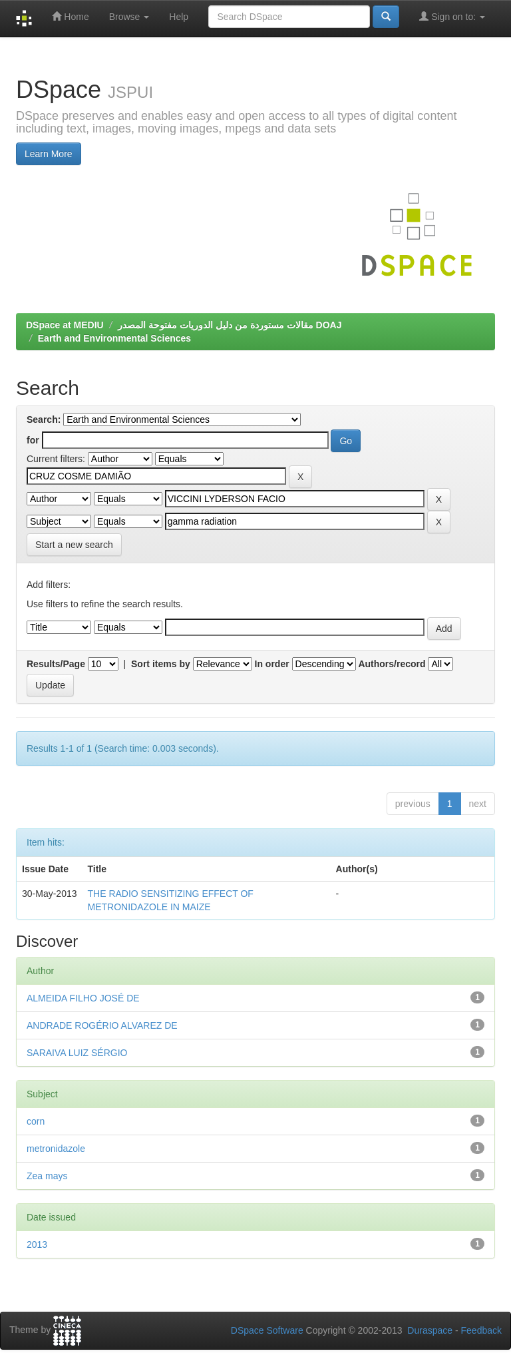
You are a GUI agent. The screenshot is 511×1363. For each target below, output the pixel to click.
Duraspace (429, 1330)
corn (36, 1121)
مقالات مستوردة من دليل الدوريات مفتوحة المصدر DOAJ (229, 325)
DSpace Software (267, 1330)
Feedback (481, 1330)
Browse (129, 16)
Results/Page (56, 664)
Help (178, 16)
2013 (37, 1244)
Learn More (49, 153)
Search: (44, 419)
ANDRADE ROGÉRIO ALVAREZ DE (102, 1025)
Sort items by (160, 664)
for (33, 440)
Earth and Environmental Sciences (114, 338)
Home (70, 16)
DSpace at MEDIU (65, 325)
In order (272, 664)
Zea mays (47, 1176)
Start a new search (74, 544)
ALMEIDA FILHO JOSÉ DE (83, 998)
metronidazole (56, 1148)
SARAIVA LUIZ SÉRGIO (77, 1052)
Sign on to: (452, 16)
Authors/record (391, 664)
